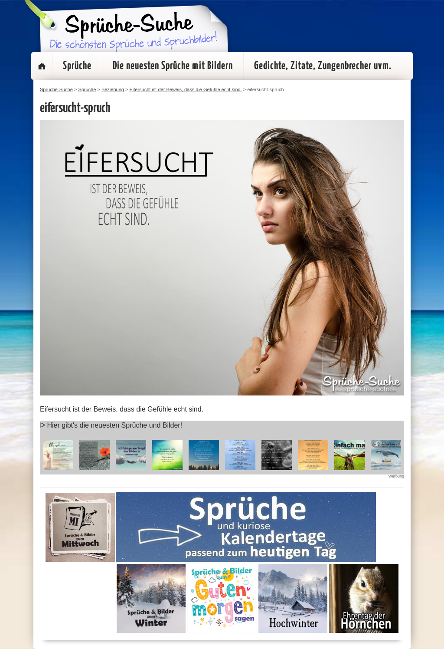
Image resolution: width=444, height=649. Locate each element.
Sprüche (77, 66)
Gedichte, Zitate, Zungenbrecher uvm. (323, 66)
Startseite (41, 66)
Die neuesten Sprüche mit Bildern (173, 66)
